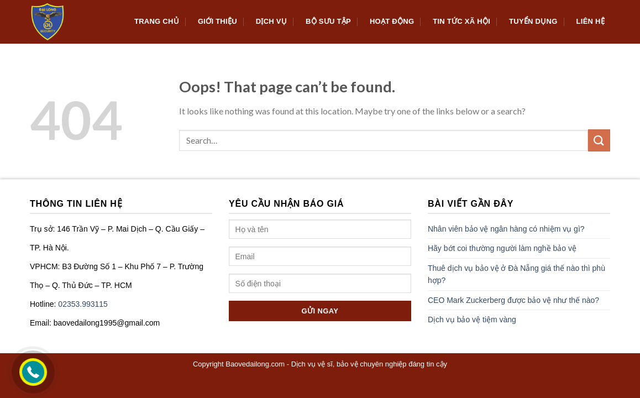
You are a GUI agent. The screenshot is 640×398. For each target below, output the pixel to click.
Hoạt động (392, 21)
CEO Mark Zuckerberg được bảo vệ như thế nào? (513, 300)
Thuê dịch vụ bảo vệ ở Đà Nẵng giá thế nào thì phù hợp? (516, 274)
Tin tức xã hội (461, 21)
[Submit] (599, 140)
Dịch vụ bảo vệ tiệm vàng (472, 319)
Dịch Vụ (271, 21)
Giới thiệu (217, 21)
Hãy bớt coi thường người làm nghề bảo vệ (502, 248)
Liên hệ (590, 21)
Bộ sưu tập (328, 21)
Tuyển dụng (533, 21)
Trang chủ (156, 21)
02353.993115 (83, 304)
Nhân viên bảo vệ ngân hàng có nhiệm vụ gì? (506, 228)
